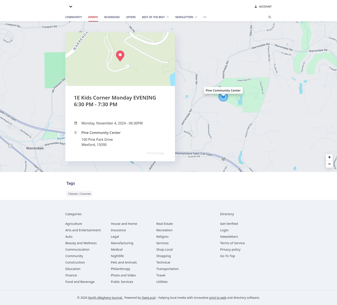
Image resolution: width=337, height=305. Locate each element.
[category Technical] (163, 262)
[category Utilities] (162, 281)
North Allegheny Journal (105, 298)
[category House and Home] (124, 223)
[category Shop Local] (164, 249)
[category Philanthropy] (120, 269)
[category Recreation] (164, 230)
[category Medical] (117, 249)
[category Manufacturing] (122, 243)
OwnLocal (149, 298)
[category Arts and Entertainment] (83, 230)
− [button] (329, 164)
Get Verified (229, 223)
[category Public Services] (122, 281)
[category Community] (74, 256)
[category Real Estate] (164, 223)
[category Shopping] (163, 256)
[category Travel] (160, 275)
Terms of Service (232, 243)
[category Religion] (162, 236)
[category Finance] (71, 275)
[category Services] (162, 243)
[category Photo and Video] (123, 275)
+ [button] (329, 157)
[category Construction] (75, 262)
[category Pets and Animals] (124, 262)
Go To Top (227, 256)
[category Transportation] (167, 269)
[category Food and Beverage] (80, 281)
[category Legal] (115, 236)
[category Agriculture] (73, 223)
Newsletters (229, 236)
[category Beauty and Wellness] (81, 243)
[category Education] (72, 269)
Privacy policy (230, 249)
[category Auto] (68, 236)
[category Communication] (77, 249)
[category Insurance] (118, 230)
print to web (217, 298)
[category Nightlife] (117, 256)
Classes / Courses (79, 194)
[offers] (131, 17)
